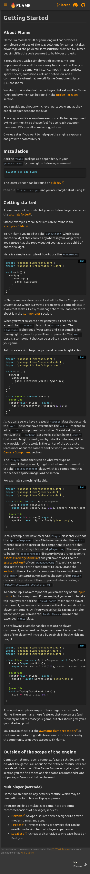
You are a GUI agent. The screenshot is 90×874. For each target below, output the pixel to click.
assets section (13, 562)
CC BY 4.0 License (60, 849)
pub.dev (56, 182)
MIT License (27, 852)
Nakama (17, 816)
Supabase (17, 833)
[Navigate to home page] (21, 5)
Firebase (17, 824)
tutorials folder (19, 214)
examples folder (15, 226)
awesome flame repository (57, 730)
